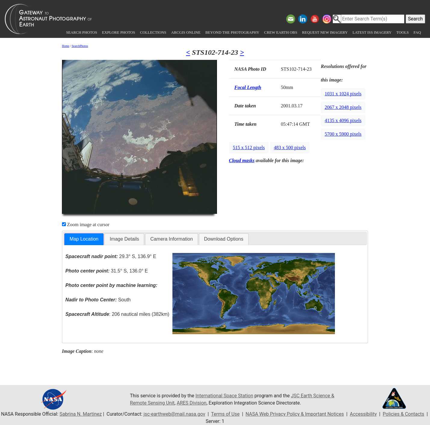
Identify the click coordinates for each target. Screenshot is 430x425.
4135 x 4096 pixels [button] (343, 120)
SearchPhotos (80, 46)
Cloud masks (242, 160)
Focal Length (247, 87)
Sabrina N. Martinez (81, 414)
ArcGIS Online (186, 32)
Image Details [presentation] (124, 239)
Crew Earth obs (280, 32)
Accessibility (363, 414)
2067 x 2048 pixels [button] (343, 107)
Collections (153, 32)
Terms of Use (225, 414)
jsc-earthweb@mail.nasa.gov (174, 414)
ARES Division (191, 403)
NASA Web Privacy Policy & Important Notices (295, 414)
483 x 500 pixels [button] (290, 147)
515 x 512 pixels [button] (249, 147)
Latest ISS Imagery (371, 32)
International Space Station (224, 396)
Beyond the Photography (232, 32)
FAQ (417, 32)
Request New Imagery (325, 32)
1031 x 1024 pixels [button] (343, 93)
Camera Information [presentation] (171, 239)
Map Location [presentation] (84, 239)
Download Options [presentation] (223, 239)
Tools (402, 32)
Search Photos (81, 32)
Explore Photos (118, 32)
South (98, 299)
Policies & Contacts (403, 414)
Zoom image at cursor (86, 224)
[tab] (84, 239)
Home (65, 46)
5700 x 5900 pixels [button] (343, 134)
